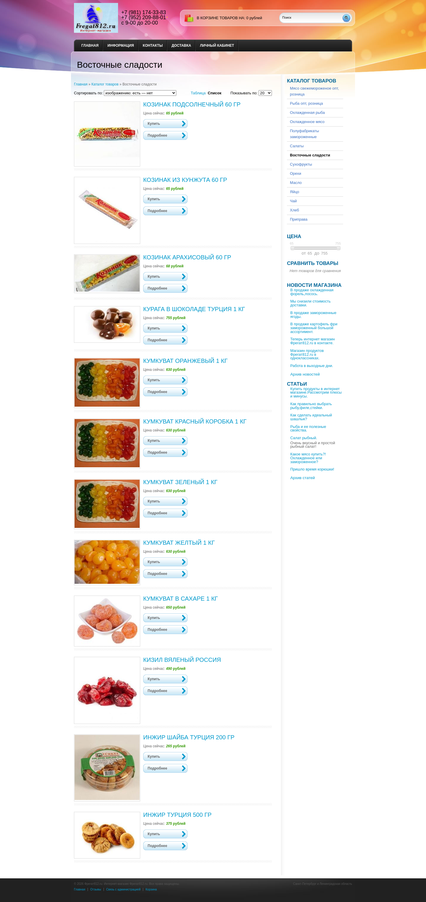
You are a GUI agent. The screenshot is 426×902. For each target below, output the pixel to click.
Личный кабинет (217, 45)
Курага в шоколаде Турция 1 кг (194, 309)
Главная (90, 45)
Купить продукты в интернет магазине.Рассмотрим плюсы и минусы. (316, 393)
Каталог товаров (105, 84)
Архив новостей (305, 374)
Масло (296, 182)
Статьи (297, 384)
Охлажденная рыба (307, 112)
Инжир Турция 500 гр (177, 815)
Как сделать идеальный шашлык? (311, 417)
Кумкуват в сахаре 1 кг (180, 598)
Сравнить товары (312, 263)
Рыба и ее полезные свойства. (308, 428)
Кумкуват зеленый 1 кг (180, 482)
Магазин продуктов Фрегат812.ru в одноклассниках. (307, 354)
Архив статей (302, 478)
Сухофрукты (301, 164)
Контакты (153, 45)
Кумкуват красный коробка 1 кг (194, 421)
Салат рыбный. (303, 438)
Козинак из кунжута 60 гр (185, 180)
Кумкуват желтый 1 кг (179, 542)
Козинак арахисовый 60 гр (187, 257)
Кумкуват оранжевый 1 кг (185, 361)
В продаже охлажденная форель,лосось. (311, 292)
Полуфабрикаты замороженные (304, 134)
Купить (154, 124)
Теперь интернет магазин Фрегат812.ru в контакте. (312, 341)
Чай (293, 201)
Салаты (297, 146)
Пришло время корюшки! (312, 469)
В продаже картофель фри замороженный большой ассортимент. (313, 328)
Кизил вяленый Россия (182, 660)
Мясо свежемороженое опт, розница (314, 91)
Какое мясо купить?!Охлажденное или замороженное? (308, 458)
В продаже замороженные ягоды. (313, 315)
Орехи (295, 173)
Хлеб (294, 210)
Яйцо (294, 192)
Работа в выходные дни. (311, 365)
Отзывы (95, 889)
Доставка (181, 45)
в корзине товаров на (220, 18)
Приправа (298, 219)
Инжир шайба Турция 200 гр (189, 737)
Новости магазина (314, 285)
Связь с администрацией (123, 889)
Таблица (198, 93)
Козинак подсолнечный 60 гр (192, 104)
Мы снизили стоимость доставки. (310, 303)
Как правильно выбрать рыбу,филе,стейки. (311, 406)
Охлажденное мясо (307, 121)
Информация (120, 45)
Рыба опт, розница (306, 103)
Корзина (151, 889)
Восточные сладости (310, 155)
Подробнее (157, 135)
